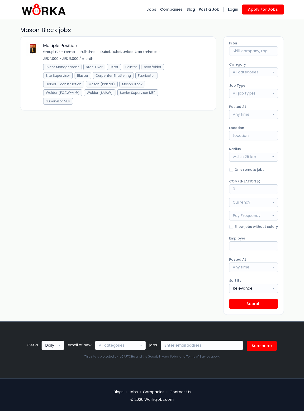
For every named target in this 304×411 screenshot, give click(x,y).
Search (254, 303)
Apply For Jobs (263, 9)
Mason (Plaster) (102, 84)
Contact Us (180, 392)
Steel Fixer (94, 67)
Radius (235, 149)
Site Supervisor (58, 75)
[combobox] (253, 72)
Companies (171, 9)
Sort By (235, 280)
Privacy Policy (169, 356)
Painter (131, 67)
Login (233, 9)
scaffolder (152, 67)
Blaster (82, 75)
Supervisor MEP (58, 101)
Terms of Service (198, 356)
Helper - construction (63, 84)
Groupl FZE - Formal (59, 51)
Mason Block (132, 84)
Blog (190, 9)
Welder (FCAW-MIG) (63, 92)
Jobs (151, 9)
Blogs (119, 392)
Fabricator (146, 75)
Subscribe (262, 346)
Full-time (88, 51)
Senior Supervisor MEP (138, 92)
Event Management (62, 67)
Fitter (114, 67)
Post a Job (209, 9)
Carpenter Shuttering (113, 75)
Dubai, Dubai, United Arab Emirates (128, 51)
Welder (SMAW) (100, 92)
